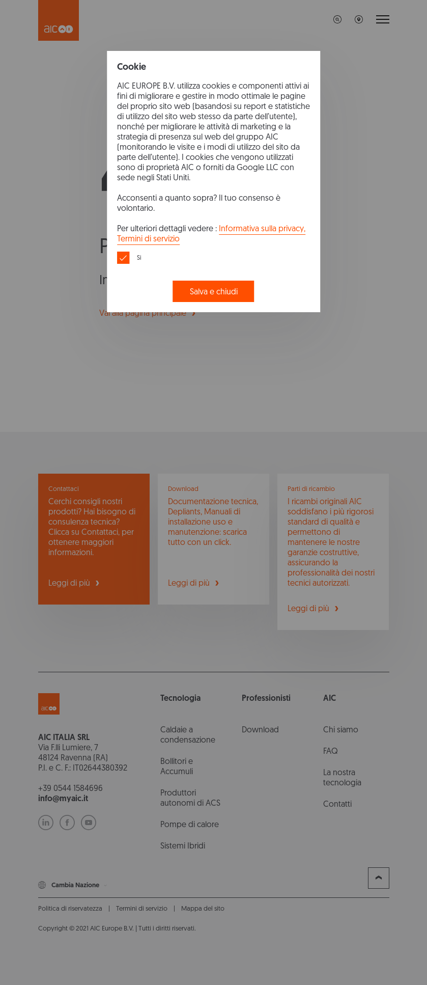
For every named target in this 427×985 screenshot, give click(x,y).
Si (139, 257)
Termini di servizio (148, 238)
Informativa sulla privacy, (262, 228)
